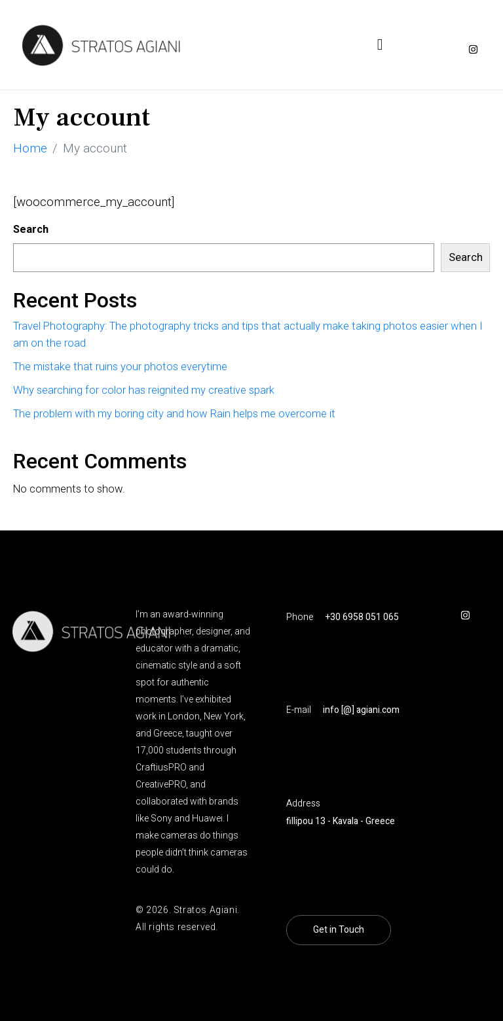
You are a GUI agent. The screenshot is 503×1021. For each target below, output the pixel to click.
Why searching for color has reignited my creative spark (143, 390)
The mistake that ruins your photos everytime (120, 366)
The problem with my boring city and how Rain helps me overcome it (174, 413)
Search (30, 229)
